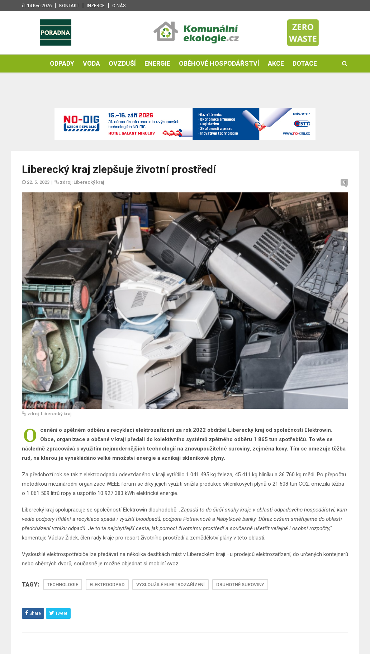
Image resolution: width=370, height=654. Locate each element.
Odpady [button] (62, 63)
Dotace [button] (305, 63)
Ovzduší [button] (122, 63)
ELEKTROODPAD (107, 584)
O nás (119, 5)
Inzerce (96, 5)
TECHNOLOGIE (62, 584)
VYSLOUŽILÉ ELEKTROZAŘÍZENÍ (170, 584)
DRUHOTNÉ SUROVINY (240, 584)
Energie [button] (157, 63)
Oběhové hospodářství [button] (219, 63)
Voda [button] (91, 63)
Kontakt (69, 5)
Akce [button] (276, 63)
